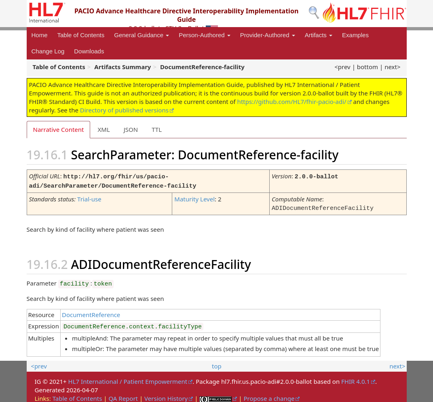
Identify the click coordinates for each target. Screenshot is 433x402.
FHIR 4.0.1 (355, 379)
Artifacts (318, 35)
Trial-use (89, 197)
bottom (367, 67)
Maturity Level (194, 197)
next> (392, 67)
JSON (131, 129)
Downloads (89, 51)
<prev (342, 67)
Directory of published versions (124, 110)
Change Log (48, 51)
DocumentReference (91, 312)
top (217, 364)
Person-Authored (204, 35)
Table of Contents (81, 35)
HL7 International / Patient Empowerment (128, 379)
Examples (355, 35)
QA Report (123, 396)
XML (103, 129)
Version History (166, 396)
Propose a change (268, 396)
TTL (157, 129)
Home (40, 35)
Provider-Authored (267, 35)
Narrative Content (58, 129)
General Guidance (141, 35)
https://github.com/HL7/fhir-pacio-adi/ (291, 101)
